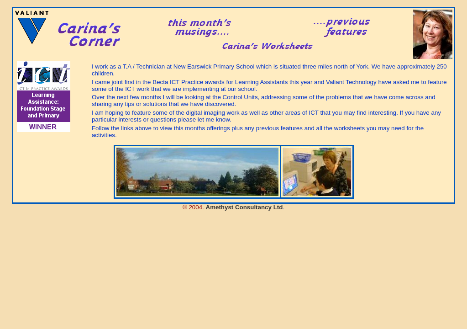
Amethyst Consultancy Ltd (244, 207)
